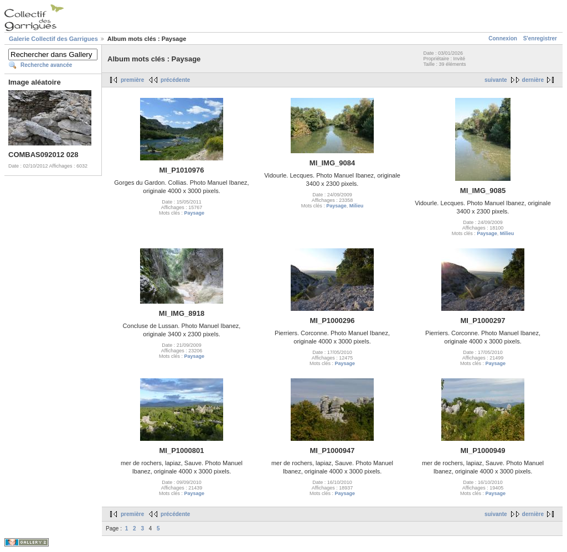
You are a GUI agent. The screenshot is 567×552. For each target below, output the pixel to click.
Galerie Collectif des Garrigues (53, 38)
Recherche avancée (46, 65)
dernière (533, 80)
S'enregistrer (540, 38)
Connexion (502, 38)
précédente (175, 80)
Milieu (356, 206)
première (132, 80)
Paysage (194, 213)
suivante (495, 80)
